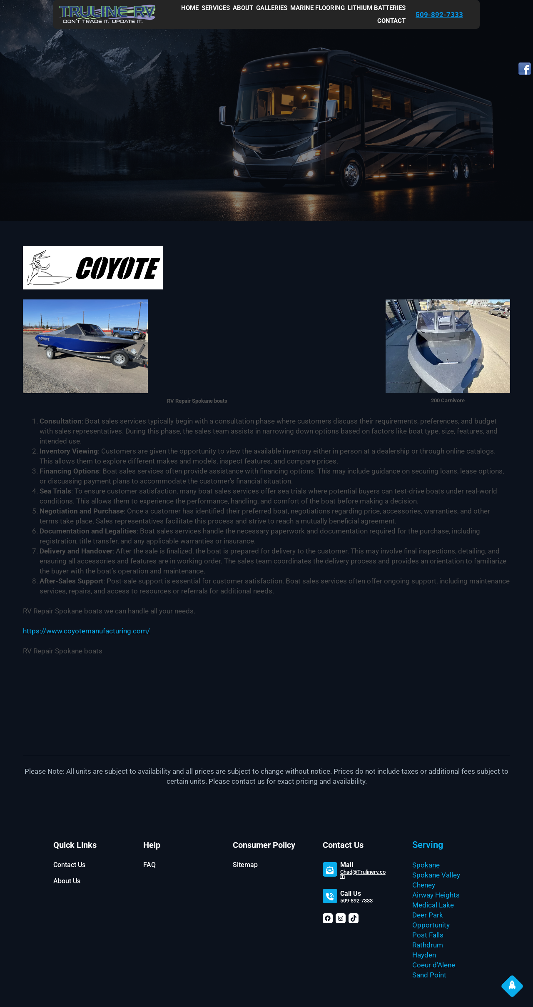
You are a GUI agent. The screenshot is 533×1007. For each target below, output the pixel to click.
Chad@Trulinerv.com (363, 874)
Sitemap (245, 865)
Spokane (426, 865)
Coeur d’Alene (433, 965)
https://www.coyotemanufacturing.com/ (86, 631)
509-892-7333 (439, 14)
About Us (66, 881)
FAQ (149, 865)
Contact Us (69, 865)
